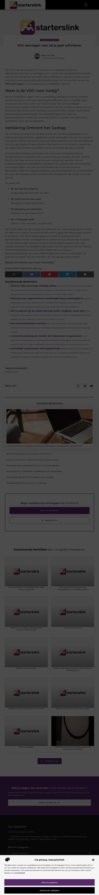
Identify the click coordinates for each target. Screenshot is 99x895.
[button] (93, 859)
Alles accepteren (49, 882)
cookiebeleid (19, 873)
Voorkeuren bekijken (50, 890)
